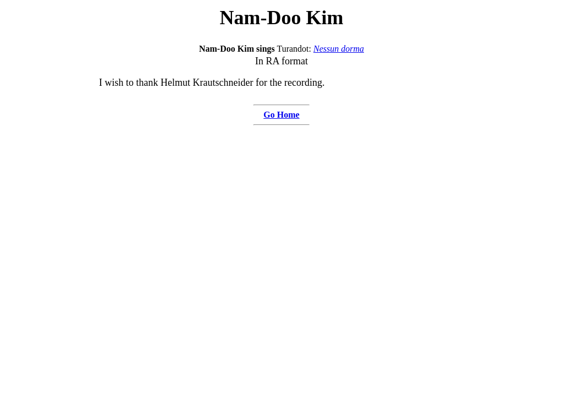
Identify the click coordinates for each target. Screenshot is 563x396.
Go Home (281, 114)
